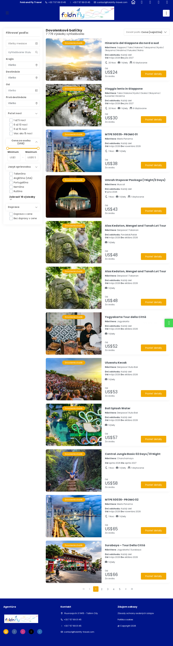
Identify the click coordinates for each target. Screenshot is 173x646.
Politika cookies (125, 619)
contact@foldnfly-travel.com (112, 2)
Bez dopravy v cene (25, 218)
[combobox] (23, 65)
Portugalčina (21, 182)
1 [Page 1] (95, 589)
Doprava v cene (23, 214)
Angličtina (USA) (23, 178)
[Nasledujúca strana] (126, 589)
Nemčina (19, 187)
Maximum (31, 152)
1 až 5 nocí (20, 120)
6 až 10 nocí (20, 124)
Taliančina (20, 173)
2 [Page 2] (101, 589)
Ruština (18, 191)
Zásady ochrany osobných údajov (136, 613)
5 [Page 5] (119, 589)
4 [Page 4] (114, 589)
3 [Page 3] (107, 589)
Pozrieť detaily (153, 74)
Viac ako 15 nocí (23, 133)
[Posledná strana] (132, 589)
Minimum (13, 152)
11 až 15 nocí (20, 129)
